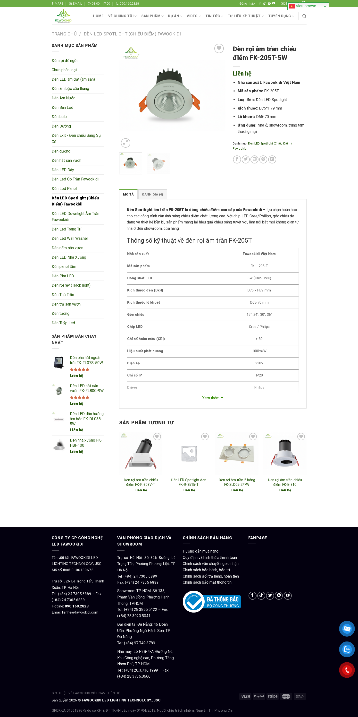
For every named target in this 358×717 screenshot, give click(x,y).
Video (194, 16)
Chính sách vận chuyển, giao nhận (211, 563)
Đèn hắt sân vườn (66, 160)
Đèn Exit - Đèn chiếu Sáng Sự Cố (76, 138)
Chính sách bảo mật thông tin (207, 582)
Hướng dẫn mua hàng (200, 551)
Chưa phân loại (64, 70)
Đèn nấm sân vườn (67, 248)
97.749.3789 (144, 643)
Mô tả (128, 194)
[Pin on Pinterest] (263, 159)
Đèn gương (61, 151)
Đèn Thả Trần (63, 294)
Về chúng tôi (122, 16)
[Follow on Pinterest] (269, 3)
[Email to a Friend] (254, 159)
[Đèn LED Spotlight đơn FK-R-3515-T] (188, 453)
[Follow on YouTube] (273, 3)
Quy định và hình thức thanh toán (210, 557)
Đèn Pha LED (63, 276)
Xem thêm (210, 398)
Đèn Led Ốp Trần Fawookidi (75, 179)
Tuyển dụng (281, 16)
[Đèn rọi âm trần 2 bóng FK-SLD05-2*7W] (236, 453)
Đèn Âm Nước (63, 98)
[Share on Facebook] (237, 159)
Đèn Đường (61, 126)
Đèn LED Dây (63, 170)
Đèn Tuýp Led (63, 323)
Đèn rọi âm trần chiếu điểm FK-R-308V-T (141, 482)
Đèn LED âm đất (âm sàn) (73, 79)
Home (98, 16)
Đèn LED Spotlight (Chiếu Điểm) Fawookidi (132, 33)
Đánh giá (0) (152, 194)
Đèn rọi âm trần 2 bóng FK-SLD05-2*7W (237, 482)
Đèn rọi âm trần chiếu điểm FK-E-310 (285, 482)
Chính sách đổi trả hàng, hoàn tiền (211, 576)
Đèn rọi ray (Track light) (71, 285)
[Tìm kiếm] (304, 16)
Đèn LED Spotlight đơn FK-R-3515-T (188, 482)
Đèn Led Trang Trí (66, 229)
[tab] (128, 194)
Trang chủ (64, 33)
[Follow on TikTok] (264, 3)
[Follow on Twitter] (270, 596)
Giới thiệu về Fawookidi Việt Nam (79, 693)
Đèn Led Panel (64, 188)
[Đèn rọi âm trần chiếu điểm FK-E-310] (284, 453)
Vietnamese (302, 6)
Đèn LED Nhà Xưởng (69, 257)
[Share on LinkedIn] (272, 159)
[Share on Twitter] (246, 159)
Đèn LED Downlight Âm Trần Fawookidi (75, 216)
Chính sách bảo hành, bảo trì (206, 570)
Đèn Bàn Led (62, 107)
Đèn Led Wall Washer (70, 238)
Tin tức (214, 16)
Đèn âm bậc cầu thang (70, 88)
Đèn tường (60, 313)
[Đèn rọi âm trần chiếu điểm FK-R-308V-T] (140, 453)
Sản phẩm (152, 16)
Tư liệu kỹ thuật (246, 16)
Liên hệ (76, 375)
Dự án (175, 16)
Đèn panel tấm (64, 266)
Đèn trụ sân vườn (66, 304)
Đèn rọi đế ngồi (64, 60)
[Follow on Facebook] (259, 3)
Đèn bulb (59, 116)
